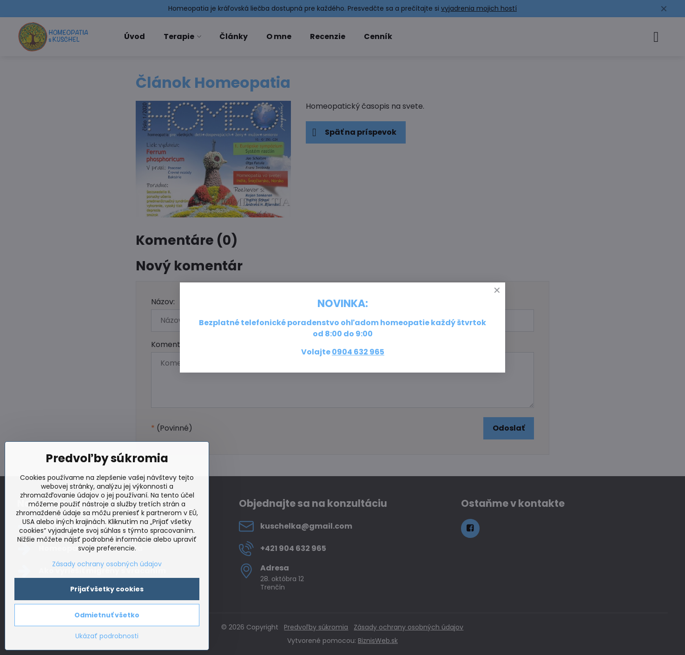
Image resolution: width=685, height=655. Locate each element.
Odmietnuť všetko (106, 615)
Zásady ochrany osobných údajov (107, 564)
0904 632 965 (358, 352)
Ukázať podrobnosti (106, 636)
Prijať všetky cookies (107, 589)
